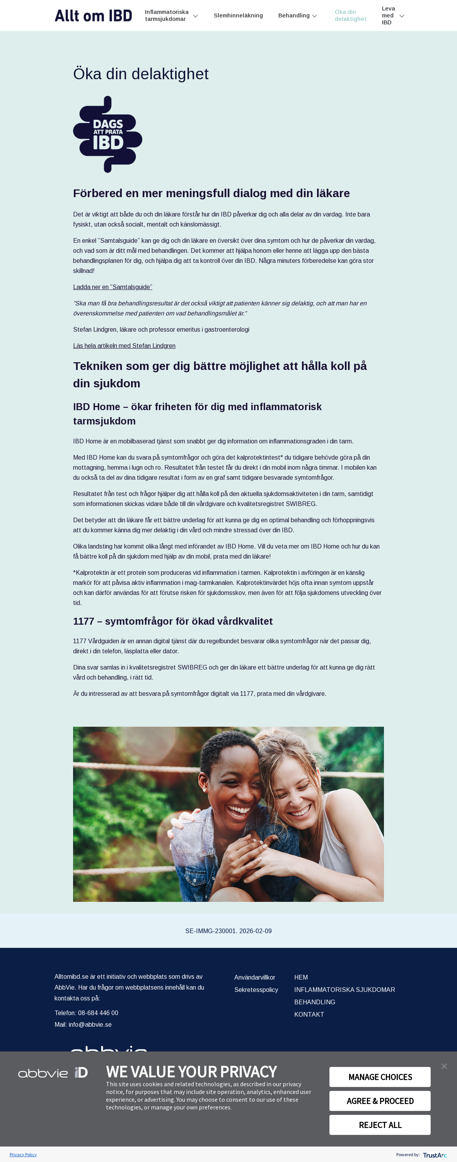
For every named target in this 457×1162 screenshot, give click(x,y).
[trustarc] (434, 1154)
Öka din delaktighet (351, 15)
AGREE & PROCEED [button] (380, 1101)
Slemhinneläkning (238, 15)
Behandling (294, 15)
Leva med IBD (388, 15)
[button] (444, 1065)
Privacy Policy (23, 1154)
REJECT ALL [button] (380, 1124)
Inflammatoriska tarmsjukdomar (167, 15)
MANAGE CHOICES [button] (380, 1077)
